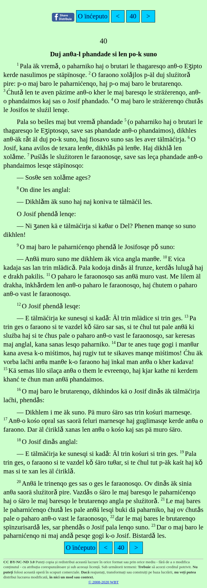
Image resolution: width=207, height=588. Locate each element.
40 (133, 16)
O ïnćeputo (93, 16)
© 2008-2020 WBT (103, 582)
